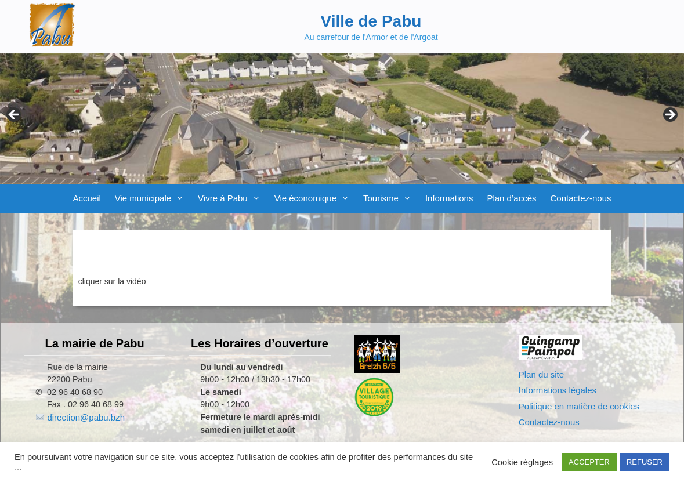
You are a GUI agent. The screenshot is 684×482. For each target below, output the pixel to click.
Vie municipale (153, 198)
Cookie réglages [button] (522, 462)
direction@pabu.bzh (86, 417)
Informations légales (557, 390)
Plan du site (541, 374)
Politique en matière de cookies (579, 406)
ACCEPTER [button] (589, 462)
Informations (449, 198)
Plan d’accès (511, 198)
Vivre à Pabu (232, 198)
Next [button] (669, 115)
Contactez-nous (580, 198)
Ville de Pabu (371, 21)
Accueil (86, 198)
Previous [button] (14, 115)
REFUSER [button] (645, 462)
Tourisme (390, 198)
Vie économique (315, 198)
